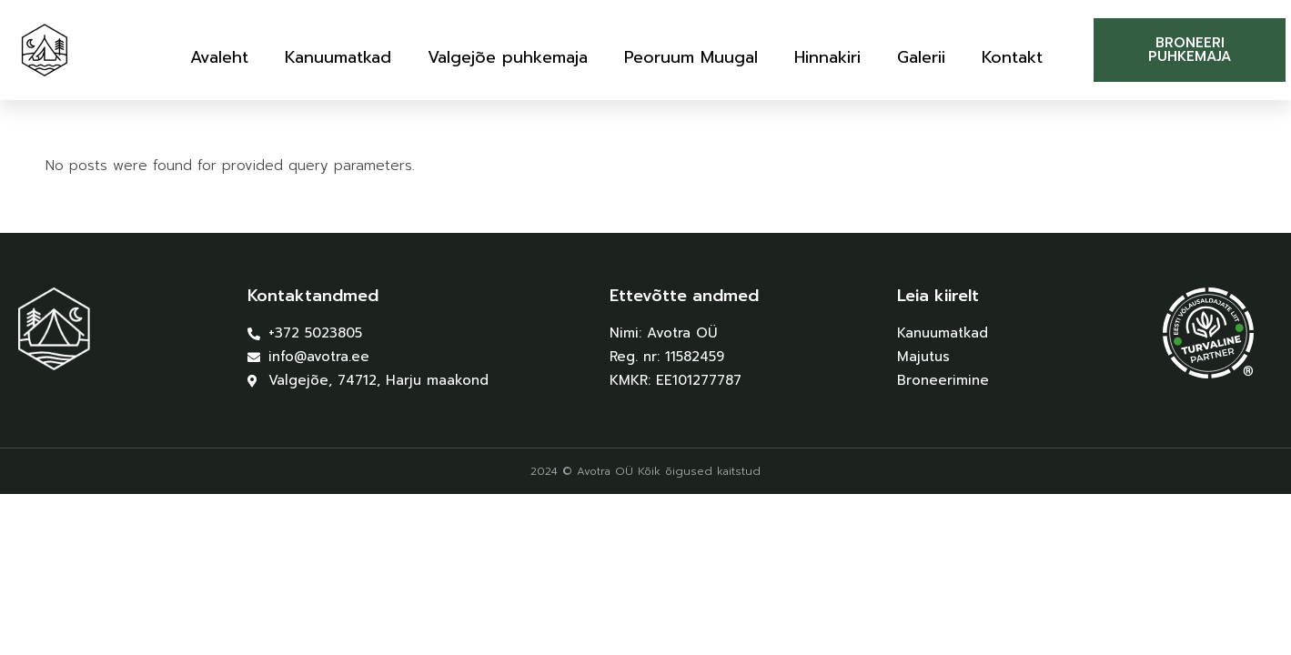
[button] (1190, 50)
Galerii (921, 57)
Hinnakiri (827, 57)
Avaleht (219, 57)
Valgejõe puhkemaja (508, 57)
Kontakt (1012, 57)
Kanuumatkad (338, 57)
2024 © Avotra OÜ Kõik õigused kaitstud (645, 471)
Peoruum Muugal (691, 57)
